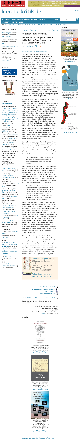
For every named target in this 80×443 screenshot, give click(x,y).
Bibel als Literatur (10, 257)
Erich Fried (5, 131)
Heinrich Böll (6, 110)
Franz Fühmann (13, 135)
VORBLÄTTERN (53, 30)
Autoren (34, 19)
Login (21, 22)
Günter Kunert (6, 108)
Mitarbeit (5, 22)
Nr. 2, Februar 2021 (27, 25)
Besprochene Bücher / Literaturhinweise (34, 51)
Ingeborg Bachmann (8, 143)
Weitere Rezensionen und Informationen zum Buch (42, 275)
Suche (56, 19)
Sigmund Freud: (10, 252)
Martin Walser (8, 112)
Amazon (70, 98)
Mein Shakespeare (7, 116)
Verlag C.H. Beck (70, 61)
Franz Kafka (5, 237)
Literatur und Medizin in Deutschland (9, 212)
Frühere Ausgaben (14, 25)
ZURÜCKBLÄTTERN (29, 30)
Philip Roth (15, 108)
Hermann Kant (6, 118)
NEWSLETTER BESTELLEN (49, 294)
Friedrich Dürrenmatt (8, 121)
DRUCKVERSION (51, 291)
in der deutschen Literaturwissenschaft (8, 265)
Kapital (4, 43)
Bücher (27, 19)
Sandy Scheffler (32, 46)
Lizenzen (42, 314)
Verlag (76, 10)
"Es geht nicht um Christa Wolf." (9, 190)
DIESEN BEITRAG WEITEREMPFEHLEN (45, 289)
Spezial (20, 19)
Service (42, 19)
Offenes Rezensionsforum (10, 47)
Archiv (13, 19)
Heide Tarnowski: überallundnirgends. (8, 176)
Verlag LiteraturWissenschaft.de (40, 388)
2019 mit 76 (5, 187)
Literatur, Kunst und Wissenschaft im (9, 244)
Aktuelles (6, 19)
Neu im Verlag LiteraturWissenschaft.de (40, 352)
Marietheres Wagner (40, 258)
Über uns (14, 22)
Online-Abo (5, 61)
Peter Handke (13, 138)
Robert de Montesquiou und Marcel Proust (9, 207)
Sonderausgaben (7, 103)
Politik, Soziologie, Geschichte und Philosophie (50, 25)
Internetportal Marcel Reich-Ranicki (8, 149)
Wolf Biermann (10, 114)
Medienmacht (6, 36)
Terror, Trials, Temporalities (8, 222)
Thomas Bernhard (7, 126)
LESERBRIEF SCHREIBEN (49, 287)
